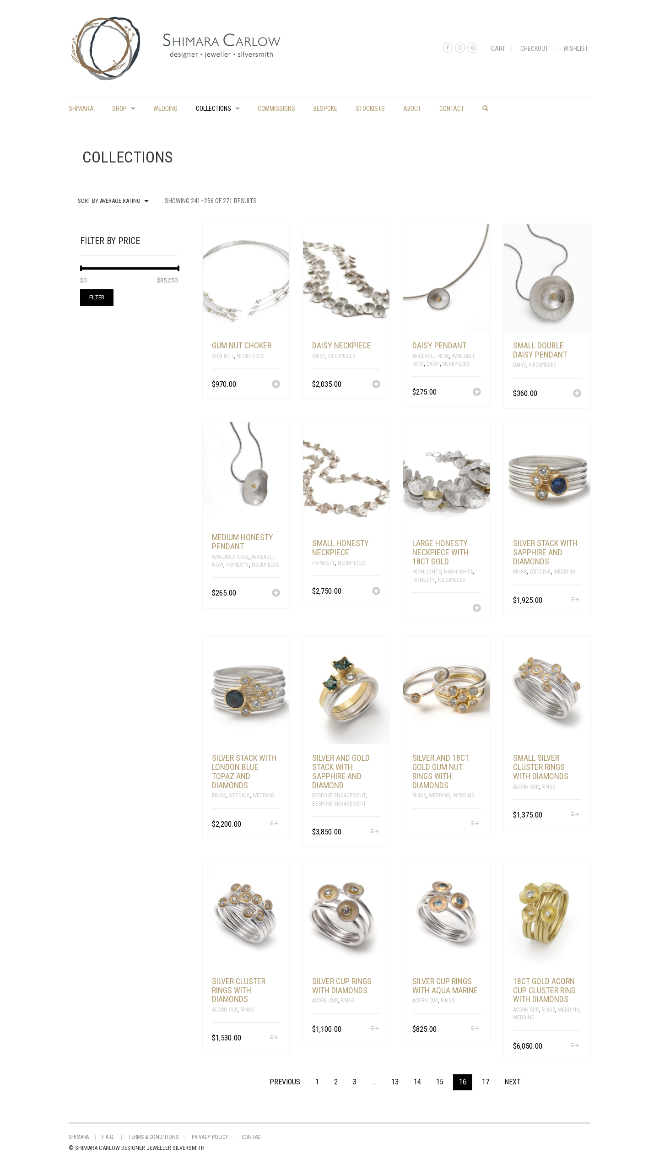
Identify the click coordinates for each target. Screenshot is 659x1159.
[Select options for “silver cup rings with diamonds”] (374, 1029)
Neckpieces (250, 356)
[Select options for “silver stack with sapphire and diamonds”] (575, 600)
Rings (520, 572)
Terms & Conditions (153, 1137)
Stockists (370, 108)
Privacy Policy (210, 1137)
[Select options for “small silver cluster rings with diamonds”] (575, 815)
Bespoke (325, 108)
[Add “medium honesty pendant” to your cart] (276, 593)
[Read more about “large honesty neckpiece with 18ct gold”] (477, 608)
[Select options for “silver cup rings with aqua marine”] (475, 1029)
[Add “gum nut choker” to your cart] (276, 384)
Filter (96, 297)
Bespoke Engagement (339, 795)
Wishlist (575, 48)
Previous (285, 1082)
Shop (119, 108)
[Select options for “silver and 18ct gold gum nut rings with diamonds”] (475, 824)
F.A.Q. (108, 1137)
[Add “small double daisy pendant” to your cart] (577, 394)
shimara (81, 108)
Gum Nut (223, 356)
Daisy (318, 356)
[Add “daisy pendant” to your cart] (477, 392)
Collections (213, 108)
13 (395, 1082)
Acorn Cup (526, 787)
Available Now (430, 356)
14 (417, 1082)
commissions (276, 108)
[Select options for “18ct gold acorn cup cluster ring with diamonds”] (575, 1046)
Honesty (237, 565)
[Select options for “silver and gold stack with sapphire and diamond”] (374, 832)
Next (512, 1082)
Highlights (426, 572)
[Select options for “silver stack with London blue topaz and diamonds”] (274, 824)
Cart (498, 48)
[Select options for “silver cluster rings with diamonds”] (274, 1038)
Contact (451, 108)
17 (485, 1082)
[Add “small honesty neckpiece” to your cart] (376, 591)
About (412, 108)
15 (439, 1082)
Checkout (534, 48)
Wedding (165, 108)
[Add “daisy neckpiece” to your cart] (376, 384)
